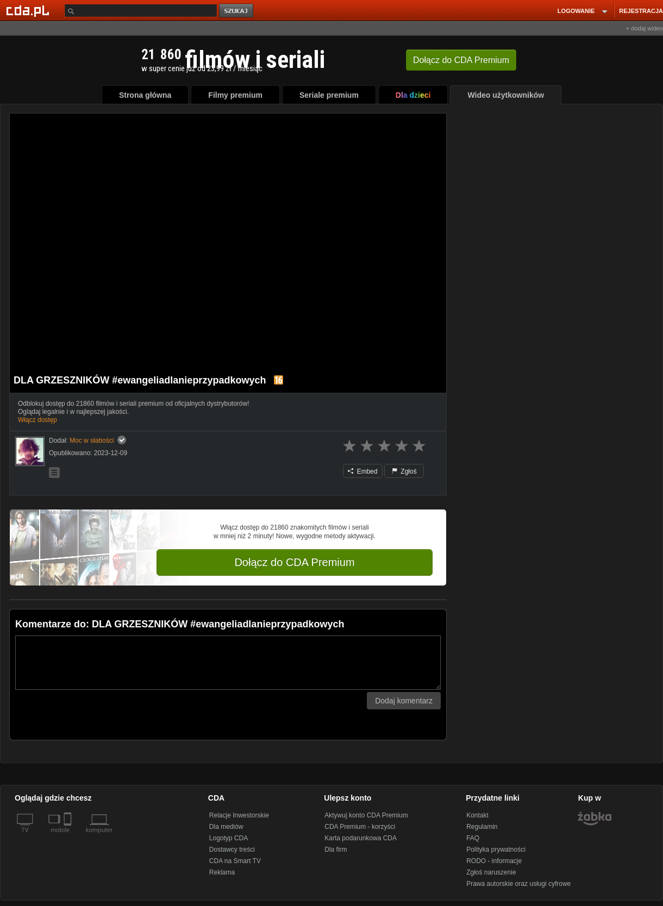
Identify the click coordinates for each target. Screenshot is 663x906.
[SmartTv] (68, 836)
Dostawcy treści (232, 849)
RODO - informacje (494, 861)
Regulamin (481, 826)
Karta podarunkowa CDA (360, 838)
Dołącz (461, 60)
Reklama (222, 872)
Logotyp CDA (228, 838)
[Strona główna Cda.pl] (29, 10)
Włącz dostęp (37, 420)
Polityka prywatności (496, 849)
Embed (362, 471)
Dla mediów (226, 826)
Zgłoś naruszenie (491, 872)
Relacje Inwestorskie (239, 815)
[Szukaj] (140, 10)
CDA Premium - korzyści (359, 826)
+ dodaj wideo (644, 28)
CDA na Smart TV (235, 861)
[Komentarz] (228, 663)
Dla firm (335, 849)
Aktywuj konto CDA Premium (366, 815)
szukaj (237, 11)
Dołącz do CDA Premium (294, 562)
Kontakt (477, 815)
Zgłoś (404, 471)
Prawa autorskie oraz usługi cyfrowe (518, 884)
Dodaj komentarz (404, 700)
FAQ (472, 838)
